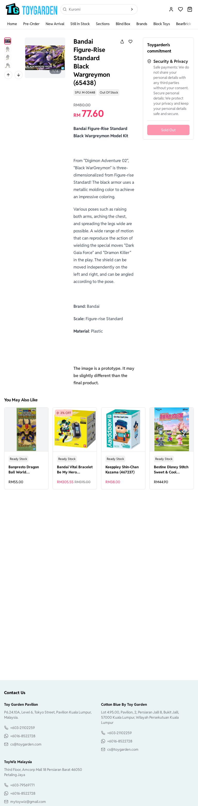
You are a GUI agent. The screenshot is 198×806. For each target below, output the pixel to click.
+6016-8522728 (22, 736)
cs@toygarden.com (26, 744)
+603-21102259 (22, 727)
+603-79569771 (22, 785)
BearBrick (183, 23)
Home (12, 23)
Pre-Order (31, 23)
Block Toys (161, 23)
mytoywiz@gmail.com (28, 801)
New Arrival (55, 23)
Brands (141, 23)
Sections (103, 23)
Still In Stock (80, 23)
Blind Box (123, 23)
